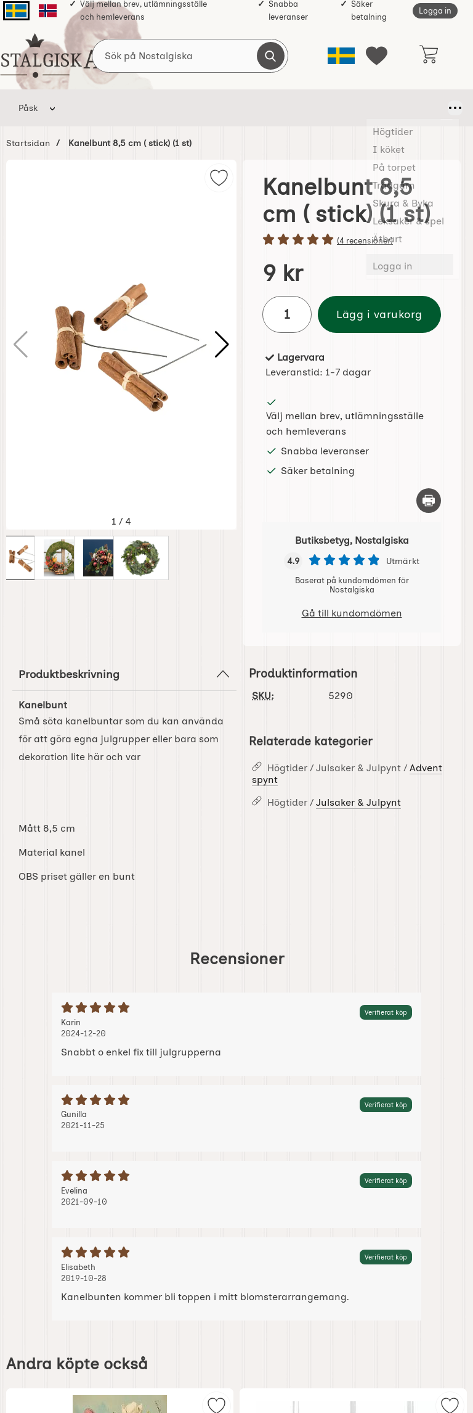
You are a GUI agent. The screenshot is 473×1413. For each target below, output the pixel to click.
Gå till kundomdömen (352, 613)
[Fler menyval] (446, 108)
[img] (219, 178)
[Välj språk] (341, 55)
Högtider (89, 107)
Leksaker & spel (394, 108)
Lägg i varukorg (379, 314)
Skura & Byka (318, 108)
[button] (222, 344)
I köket (142, 108)
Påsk (28, 107)
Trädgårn (258, 107)
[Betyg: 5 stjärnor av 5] (351, 240)
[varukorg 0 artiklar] (428, 55)
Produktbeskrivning (124, 673)
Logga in (435, 10)
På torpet (196, 108)
